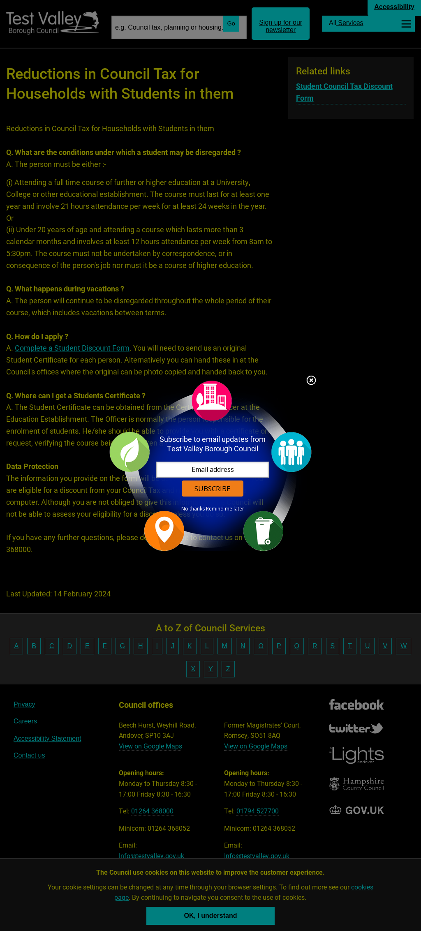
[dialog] (210, 465)
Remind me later (225, 509)
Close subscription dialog (311, 381)
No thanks (193, 509)
